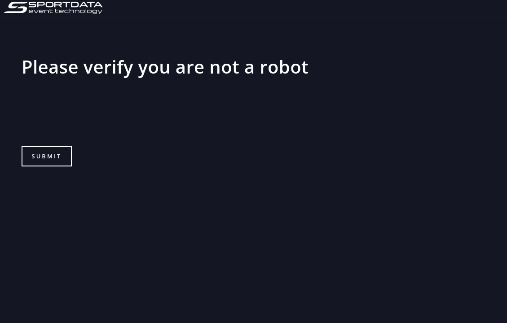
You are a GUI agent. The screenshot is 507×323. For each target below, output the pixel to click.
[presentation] (90, 117)
